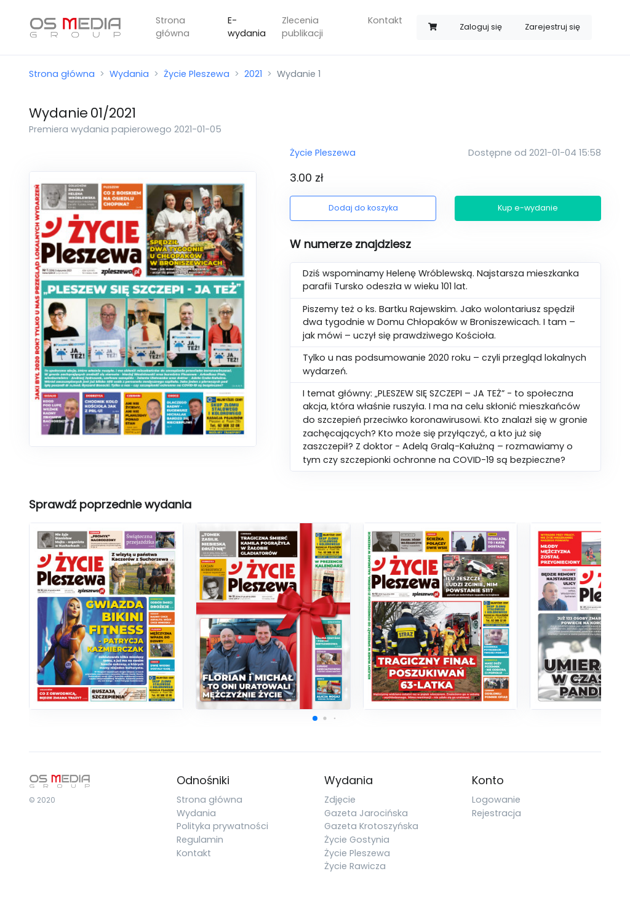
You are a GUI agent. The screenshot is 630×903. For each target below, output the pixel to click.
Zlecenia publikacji (302, 27)
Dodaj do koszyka (363, 208)
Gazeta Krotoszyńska (371, 826)
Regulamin (200, 839)
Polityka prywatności (222, 826)
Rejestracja (496, 813)
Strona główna (172, 27)
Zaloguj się (481, 27)
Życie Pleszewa (196, 74)
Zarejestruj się (552, 27)
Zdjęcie (340, 799)
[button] (315, 718)
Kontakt (385, 20)
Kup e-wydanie (528, 208)
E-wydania (247, 27)
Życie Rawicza (355, 866)
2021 (253, 74)
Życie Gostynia (356, 839)
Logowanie (496, 799)
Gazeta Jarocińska (366, 813)
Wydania (129, 74)
